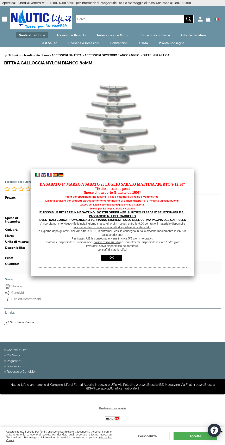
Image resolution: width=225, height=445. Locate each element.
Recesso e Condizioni (22, 373)
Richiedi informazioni (26, 300)
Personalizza (147, 436)
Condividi (17, 294)
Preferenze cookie (112, 410)
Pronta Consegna (174, 44)
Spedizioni (14, 368)
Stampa (16, 288)
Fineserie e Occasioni (82, 44)
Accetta (195, 436)
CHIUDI (222, 431)
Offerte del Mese (196, 35)
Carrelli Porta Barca (156, 35)
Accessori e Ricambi (70, 35)
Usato (145, 44)
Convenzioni (119, 44)
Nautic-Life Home (29, 35)
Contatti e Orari (17, 351)
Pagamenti (14, 362)
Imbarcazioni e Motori (113, 35)
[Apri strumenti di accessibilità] (214, 430)
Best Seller (46, 44)
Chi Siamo (14, 357)
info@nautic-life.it (112, 3)
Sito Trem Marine (22, 324)
